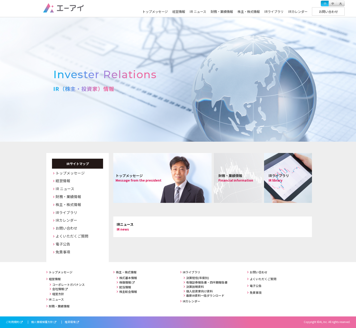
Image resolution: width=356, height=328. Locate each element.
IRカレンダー (297, 11)
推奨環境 (70, 322)
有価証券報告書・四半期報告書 (206, 282)
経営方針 (58, 294)
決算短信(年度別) (197, 278)
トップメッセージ (155, 11)
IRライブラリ (274, 11)
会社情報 (58, 289)
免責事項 (63, 252)
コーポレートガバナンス (68, 284)
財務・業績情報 (222, 11)
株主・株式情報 (248, 11)
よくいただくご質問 (72, 236)
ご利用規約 (12, 322)
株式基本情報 (128, 278)
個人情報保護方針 (42, 322)
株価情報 (125, 282)
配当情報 (125, 287)
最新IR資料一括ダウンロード (205, 295)
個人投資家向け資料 (199, 291)
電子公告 (63, 244)
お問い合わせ (328, 11)
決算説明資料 (195, 286)
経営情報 (178, 11)
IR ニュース (198, 11)
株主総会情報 (128, 291)
